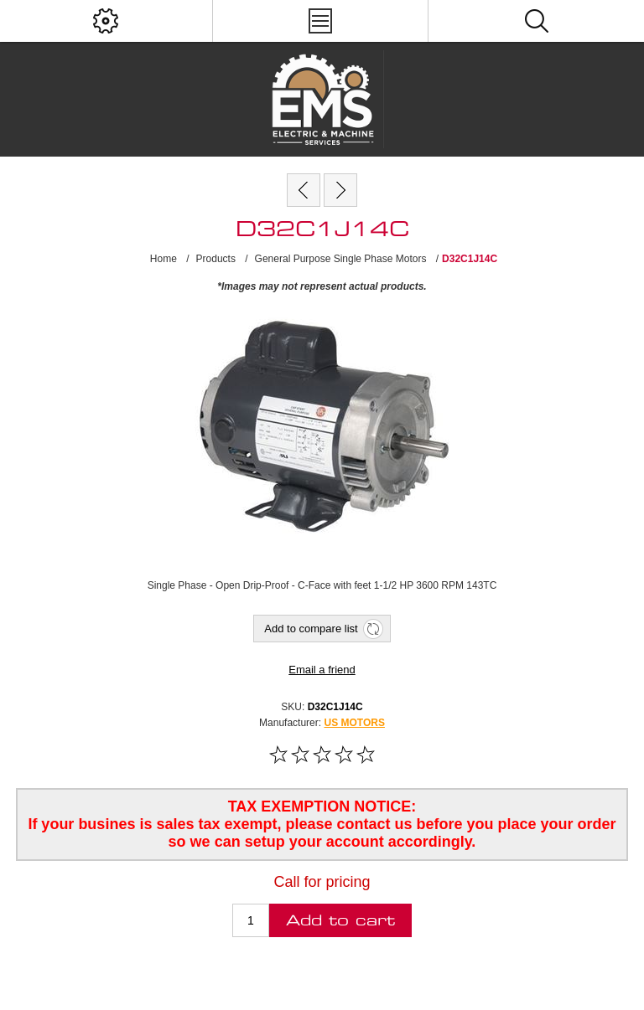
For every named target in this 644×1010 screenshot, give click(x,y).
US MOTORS (354, 723)
